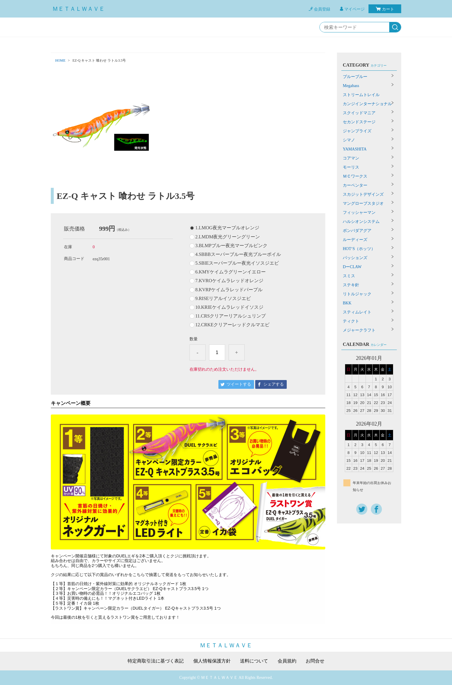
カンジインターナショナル (367, 104)
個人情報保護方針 (212, 661)
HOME (60, 60)
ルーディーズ (355, 239)
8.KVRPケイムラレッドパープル (229, 289)
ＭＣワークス (355, 176)
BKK (347, 303)
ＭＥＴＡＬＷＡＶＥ (78, 9)
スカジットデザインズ (363, 194)
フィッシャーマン (359, 212)
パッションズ (355, 258)
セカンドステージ (359, 122)
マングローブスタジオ (363, 203)
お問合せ (315, 661)
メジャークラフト (359, 330)
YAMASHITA (354, 149)
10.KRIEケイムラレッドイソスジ (229, 307)
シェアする (273, 384)
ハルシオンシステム (361, 221)
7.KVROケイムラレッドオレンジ (229, 280)
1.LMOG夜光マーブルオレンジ (227, 228)
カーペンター (355, 185)
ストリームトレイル (361, 95)
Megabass (351, 86)
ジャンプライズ (357, 131)
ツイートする (239, 384)
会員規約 (287, 661)
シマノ (349, 140)
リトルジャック (357, 294)
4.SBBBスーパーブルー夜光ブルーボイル (238, 254)
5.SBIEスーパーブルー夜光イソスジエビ (237, 263)
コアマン (351, 158)
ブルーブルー (355, 76)
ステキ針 (351, 285)
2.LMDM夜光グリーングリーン (227, 237)
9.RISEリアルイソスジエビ (223, 298)
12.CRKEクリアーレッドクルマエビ (232, 324)
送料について (254, 661)
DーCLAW (352, 267)
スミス (349, 276)
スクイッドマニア (359, 113)
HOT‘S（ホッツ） (359, 249)
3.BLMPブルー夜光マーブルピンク (231, 245)
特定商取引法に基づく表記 (156, 661)
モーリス (351, 167)
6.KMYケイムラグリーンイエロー (230, 272)
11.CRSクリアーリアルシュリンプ (230, 316)
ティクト (351, 321)
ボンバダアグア (357, 230)
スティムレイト (357, 312)
